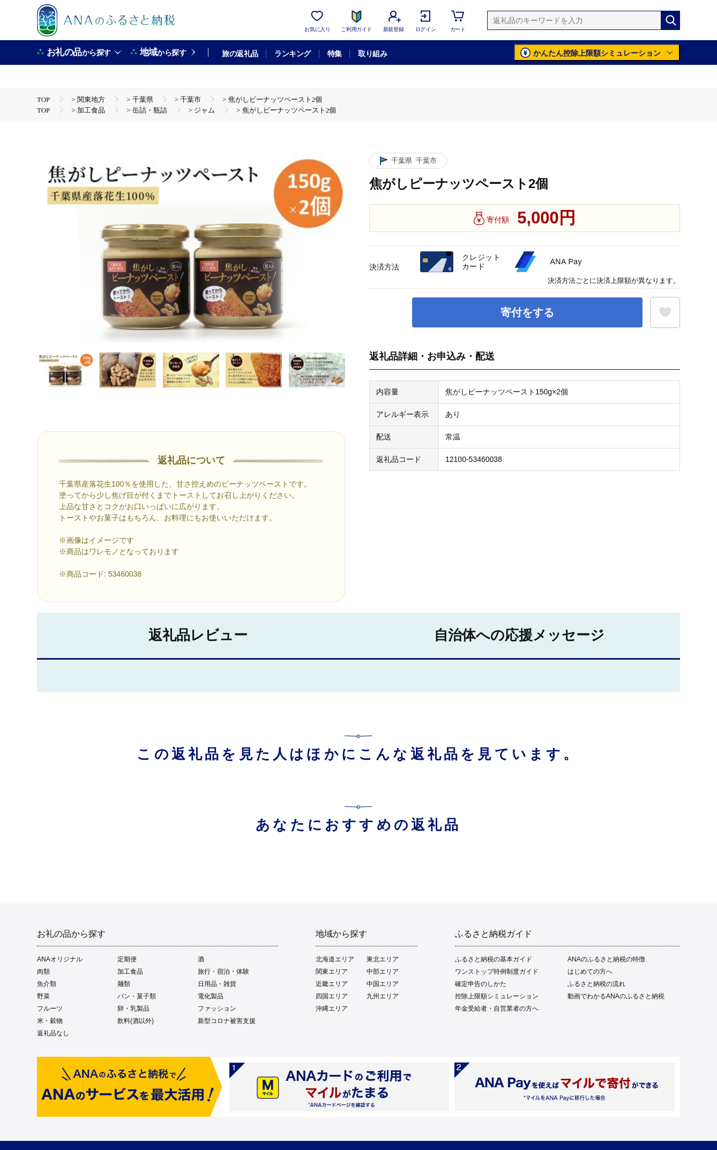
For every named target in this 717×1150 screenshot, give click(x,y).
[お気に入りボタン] (665, 312)
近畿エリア (332, 984)
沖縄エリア (332, 1008)
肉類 (43, 971)
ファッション (217, 1008)
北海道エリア (335, 959)
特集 (334, 53)
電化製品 (210, 996)
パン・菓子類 (136, 996)
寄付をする (527, 312)
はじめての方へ (590, 971)
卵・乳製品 (133, 1008)
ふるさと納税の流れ (596, 984)
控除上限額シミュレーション (497, 996)
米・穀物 (50, 1021)
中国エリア (383, 984)
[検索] (670, 20)
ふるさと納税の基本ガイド (493, 959)
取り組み (372, 53)
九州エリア (383, 996)
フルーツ (50, 1008)
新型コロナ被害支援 (227, 1021)
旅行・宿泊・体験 (223, 971)
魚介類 (46, 984)
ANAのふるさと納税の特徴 (606, 959)
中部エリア (383, 971)
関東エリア (332, 971)
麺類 (123, 984)
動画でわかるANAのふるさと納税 (615, 996)
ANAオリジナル (60, 959)
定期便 (127, 959)
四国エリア (332, 996)
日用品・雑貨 (217, 984)
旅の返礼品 (240, 53)
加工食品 (130, 971)
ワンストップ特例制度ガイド (497, 971)
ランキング (292, 53)
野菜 (43, 996)
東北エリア (383, 959)
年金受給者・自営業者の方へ (497, 1008)
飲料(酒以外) (135, 1021)
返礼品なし (53, 1033)
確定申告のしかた (480, 984)
